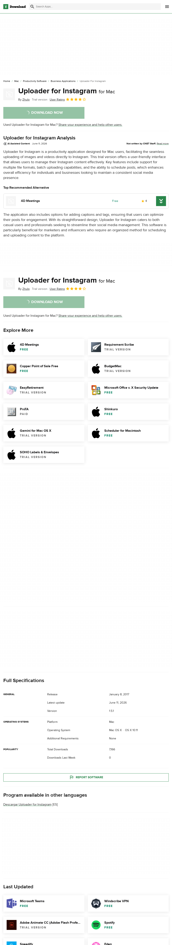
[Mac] (16, 81)
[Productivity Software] (35, 81)
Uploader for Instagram (66, 91)
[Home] (6, 81)
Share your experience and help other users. (90, 125)
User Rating (68, 99)
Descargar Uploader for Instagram (27, 804)
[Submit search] (32, 6)
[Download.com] (14, 6)
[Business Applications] (63, 81)
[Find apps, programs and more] (95, 6)
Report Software (86, 777)
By (24, 99)
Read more (163, 143)
